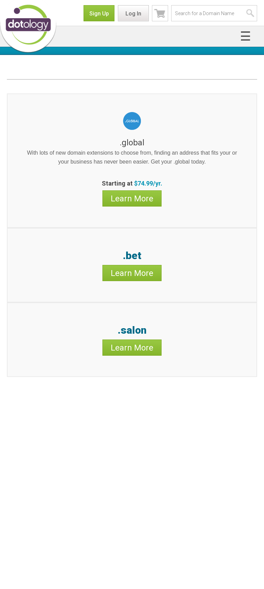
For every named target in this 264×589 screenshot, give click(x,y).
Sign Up (99, 13)
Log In (133, 13)
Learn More (132, 198)
